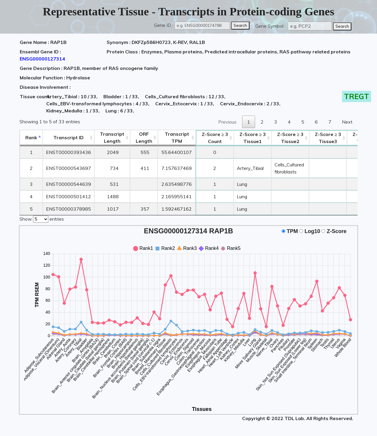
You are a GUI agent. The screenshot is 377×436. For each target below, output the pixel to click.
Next (347, 122)
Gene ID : (163, 25)
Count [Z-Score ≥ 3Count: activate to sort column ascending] (215, 137)
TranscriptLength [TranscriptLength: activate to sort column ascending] (112, 137)
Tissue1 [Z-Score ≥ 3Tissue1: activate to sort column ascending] (252, 137)
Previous (227, 122)
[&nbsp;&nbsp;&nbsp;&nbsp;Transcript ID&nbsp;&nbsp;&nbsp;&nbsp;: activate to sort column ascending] (68, 137)
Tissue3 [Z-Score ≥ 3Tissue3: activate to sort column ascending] (328, 137)
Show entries (41, 218)
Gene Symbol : (271, 26)
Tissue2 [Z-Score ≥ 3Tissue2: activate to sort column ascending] (290, 137)
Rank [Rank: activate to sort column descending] (31, 137)
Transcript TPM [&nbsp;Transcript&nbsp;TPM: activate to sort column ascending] (176, 137)
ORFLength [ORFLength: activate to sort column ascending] (144, 137)
